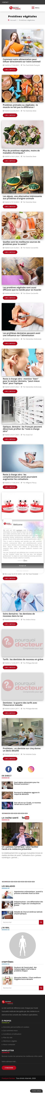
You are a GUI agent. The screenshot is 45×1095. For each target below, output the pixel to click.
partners (19, 530)
